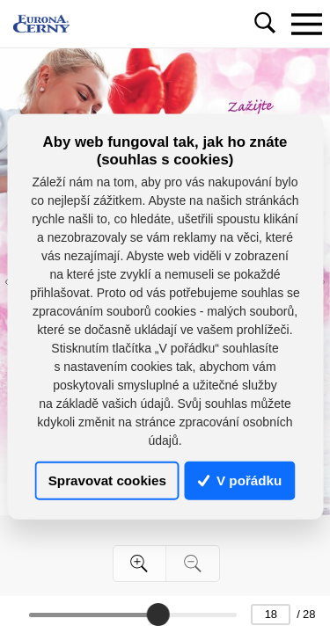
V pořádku (240, 480)
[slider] (158, 614)
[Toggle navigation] (306, 23)
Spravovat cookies (107, 480)
